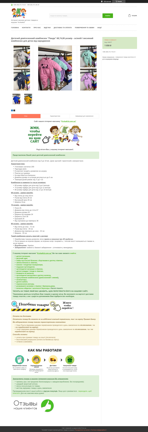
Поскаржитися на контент (82, 430)
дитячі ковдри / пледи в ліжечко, (30, 271)
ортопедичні (21, 269)
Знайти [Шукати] (107, 15)
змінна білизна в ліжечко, (27, 263)
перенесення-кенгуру (25, 284)
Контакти (26, 27)
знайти (73, 253)
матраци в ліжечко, (35, 269)
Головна (15, 27)
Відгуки (47, 27)
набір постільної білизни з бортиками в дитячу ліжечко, (39, 260)
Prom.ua (83, 428)
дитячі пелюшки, (23, 256)
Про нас (37, 27)
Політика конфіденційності (98, 430)
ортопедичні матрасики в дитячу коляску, (33, 275)
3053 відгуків (107, 1)
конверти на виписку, (25, 273)
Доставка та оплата (63, 27)
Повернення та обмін (84, 27)
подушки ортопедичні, (25, 267)
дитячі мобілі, (22, 282)
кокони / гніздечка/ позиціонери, (29, 265)
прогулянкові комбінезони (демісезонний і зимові (37, 277)
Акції (99, 27)
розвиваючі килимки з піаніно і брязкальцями (35, 286)
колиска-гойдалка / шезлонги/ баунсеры (33, 288)
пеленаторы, (21, 280)
